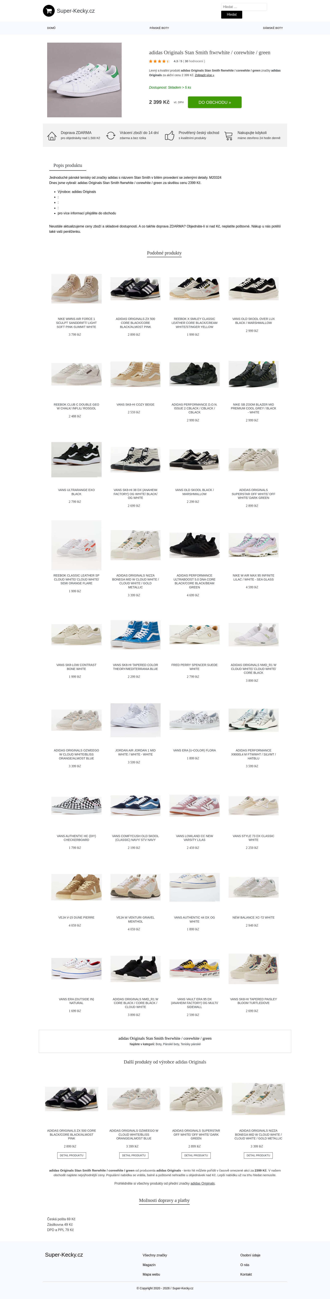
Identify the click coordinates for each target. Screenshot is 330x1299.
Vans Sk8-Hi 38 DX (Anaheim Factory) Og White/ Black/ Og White (135, 493)
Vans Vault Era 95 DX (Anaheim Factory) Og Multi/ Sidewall (194, 1003)
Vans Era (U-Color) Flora (194, 750)
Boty (158, 1044)
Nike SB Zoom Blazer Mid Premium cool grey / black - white (253, 408)
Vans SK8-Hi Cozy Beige (135, 404)
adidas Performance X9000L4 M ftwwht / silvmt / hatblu (253, 754)
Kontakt (246, 1274)
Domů (51, 28)
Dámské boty (273, 28)
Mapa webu (151, 1274)
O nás (244, 1265)
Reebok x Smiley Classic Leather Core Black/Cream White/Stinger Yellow (194, 322)
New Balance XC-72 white (254, 917)
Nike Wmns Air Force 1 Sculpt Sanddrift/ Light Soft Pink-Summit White (76, 322)
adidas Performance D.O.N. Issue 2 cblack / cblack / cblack (194, 408)
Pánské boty (159, 28)
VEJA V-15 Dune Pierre (76, 917)
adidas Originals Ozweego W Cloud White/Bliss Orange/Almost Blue (76, 754)
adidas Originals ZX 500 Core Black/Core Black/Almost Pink (135, 322)
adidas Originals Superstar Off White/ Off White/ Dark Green (253, 493)
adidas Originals (202, 1183)
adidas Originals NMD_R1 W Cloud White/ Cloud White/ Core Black (253, 668)
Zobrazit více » (204, 75)
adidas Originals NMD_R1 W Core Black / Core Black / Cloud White (135, 1003)
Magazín (149, 1265)
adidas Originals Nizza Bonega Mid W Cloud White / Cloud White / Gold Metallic (258, 1134)
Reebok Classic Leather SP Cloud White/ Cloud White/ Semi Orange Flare (76, 579)
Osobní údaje (250, 1255)
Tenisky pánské (191, 1044)
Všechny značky (155, 1255)
